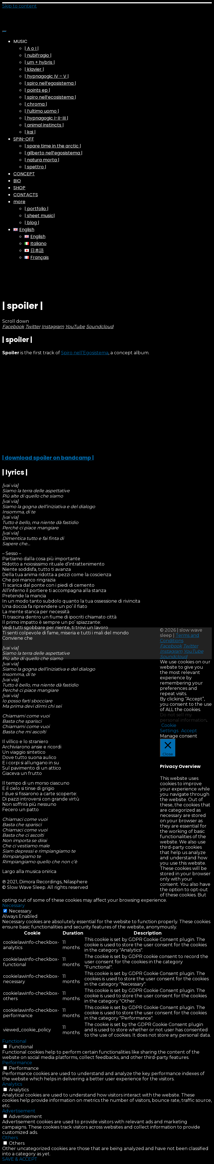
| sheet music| (40, 215)
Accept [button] (189, 730)
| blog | (32, 222)
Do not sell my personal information (183, 717)
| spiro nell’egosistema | (50, 83)
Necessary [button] (13, 905)
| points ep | (37, 90)
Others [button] (10, 1137)
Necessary (20, 911)
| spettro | (35, 167)
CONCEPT (24, 174)
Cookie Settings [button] (169, 728)
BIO (17, 181)
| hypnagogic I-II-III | (46, 118)
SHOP (19, 188)
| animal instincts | (44, 125)
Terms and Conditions (179, 638)
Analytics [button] (12, 1084)
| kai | (30, 132)
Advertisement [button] (18, 1111)
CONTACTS (25, 194)
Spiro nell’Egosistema (84, 352)
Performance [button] (17, 1062)
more (19, 201)
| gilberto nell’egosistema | (53, 153)
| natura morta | (42, 160)
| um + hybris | (40, 62)
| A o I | (32, 48)
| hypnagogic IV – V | (47, 76)
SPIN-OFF (23, 139)
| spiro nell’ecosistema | (50, 97)
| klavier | (34, 69)
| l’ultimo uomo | (42, 111)
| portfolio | (36, 208)
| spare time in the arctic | (53, 146)
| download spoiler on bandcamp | (48, 458)
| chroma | (36, 104)
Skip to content (19, 6)
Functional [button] (14, 1041)
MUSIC (20, 41)
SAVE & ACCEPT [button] (19, 1159)
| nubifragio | (38, 55)
